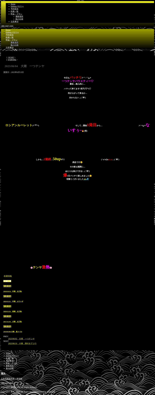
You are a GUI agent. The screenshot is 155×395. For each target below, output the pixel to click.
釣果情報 (8, 276)
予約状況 (14, 9)
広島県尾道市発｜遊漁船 (11, 379)
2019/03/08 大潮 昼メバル (12, 332)
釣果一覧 (14, 11)
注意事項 (14, 22)
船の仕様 (19, 19)
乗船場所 (19, 16)
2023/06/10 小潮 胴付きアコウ (22, 343)
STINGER (51, 392)
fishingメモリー (17, 6)
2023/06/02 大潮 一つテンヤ (21, 339)
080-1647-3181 (7, 26)
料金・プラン (16, 14)
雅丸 (3, 373)
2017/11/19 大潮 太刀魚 (12, 321)
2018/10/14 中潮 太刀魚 (12, 291)
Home (13, 4)
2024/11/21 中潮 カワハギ (13, 301)
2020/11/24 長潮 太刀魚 (12, 311)
